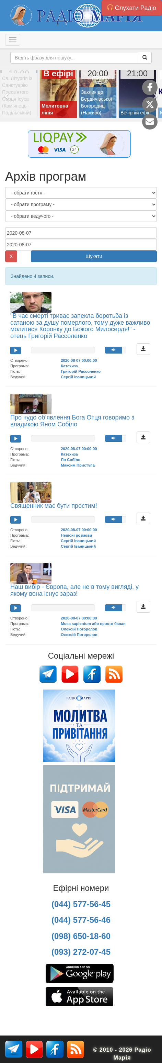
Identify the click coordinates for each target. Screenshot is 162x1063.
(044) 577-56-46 (81, 920)
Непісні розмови (76, 535)
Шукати (94, 256)
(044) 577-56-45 (81, 904)
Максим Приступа (78, 465)
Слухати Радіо (131, 7)
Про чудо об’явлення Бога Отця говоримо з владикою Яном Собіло (72, 421)
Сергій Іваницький (78, 377)
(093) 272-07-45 (81, 951)
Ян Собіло (70, 460)
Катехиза (69, 366)
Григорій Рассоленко (81, 371)
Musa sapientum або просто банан (93, 624)
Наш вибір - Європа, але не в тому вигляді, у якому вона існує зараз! (74, 590)
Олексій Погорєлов (79, 629)
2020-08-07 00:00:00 (79, 360)
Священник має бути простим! (53, 505)
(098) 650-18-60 (81, 936)
